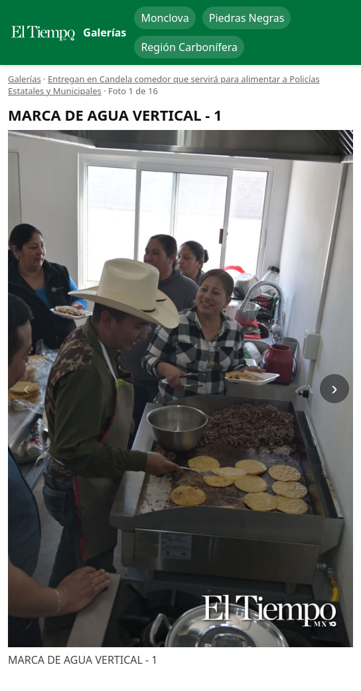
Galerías (24, 79)
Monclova (164, 18)
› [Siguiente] (334, 388)
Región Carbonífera (189, 47)
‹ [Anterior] (26, 388)
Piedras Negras (247, 18)
